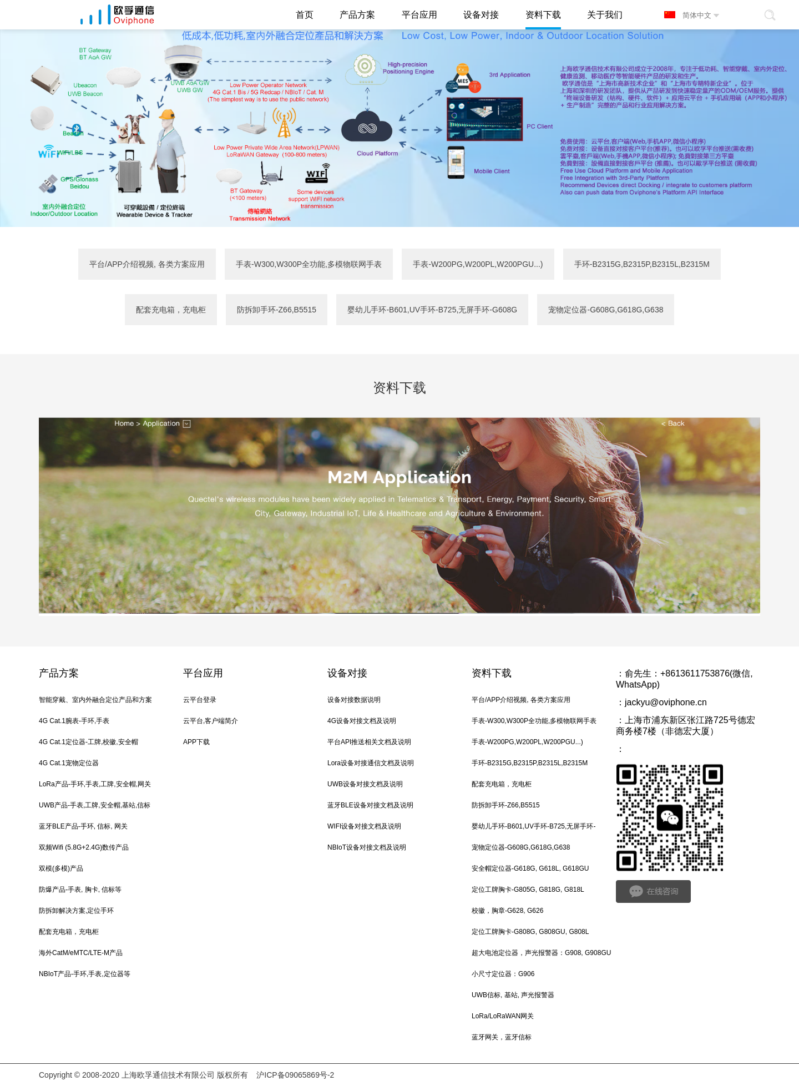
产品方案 (59, 673)
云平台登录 (199, 700)
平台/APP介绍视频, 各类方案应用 (147, 264)
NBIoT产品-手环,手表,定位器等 (84, 974)
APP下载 (196, 742)
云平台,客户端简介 (210, 721)
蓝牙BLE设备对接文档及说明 (370, 805)
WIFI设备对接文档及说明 (364, 826)
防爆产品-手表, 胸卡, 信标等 (80, 889)
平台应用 (203, 673)
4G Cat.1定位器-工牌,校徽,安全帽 (88, 742)
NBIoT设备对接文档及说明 (366, 847)
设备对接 (347, 673)
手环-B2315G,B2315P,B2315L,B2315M (642, 264)
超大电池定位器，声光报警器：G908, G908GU (541, 953)
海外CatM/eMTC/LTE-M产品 (81, 953)
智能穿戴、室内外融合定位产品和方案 (95, 700)
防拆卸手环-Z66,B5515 (276, 309)
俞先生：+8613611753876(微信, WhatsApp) (684, 679)
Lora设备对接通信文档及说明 (370, 763)
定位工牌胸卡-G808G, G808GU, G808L (530, 932)
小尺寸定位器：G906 (503, 974)
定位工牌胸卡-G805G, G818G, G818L (528, 889)
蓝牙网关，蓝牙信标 (502, 1037)
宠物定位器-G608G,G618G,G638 (605, 309)
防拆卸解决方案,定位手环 (76, 911)
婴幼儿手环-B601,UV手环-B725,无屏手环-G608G (432, 309)
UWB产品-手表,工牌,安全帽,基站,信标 (94, 805)
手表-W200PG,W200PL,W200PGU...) (478, 264)
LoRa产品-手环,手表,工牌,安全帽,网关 (95, 784)
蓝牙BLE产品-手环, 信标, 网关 (83, 826)
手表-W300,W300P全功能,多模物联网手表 (309, 264)
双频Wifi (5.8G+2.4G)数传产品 (84, 847)
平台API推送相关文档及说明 (369, 742)
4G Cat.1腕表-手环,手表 (74, 721)
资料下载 (492, 673)
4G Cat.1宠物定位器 (69, 763)
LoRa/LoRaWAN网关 (503, 1016)
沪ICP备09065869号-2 (295, 1074)
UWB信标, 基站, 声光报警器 (513, 995)
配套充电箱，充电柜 (171, 309)
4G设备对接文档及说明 (361, 721)
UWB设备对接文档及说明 (365, 784)
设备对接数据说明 (354, 700)
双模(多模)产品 (61, 868)
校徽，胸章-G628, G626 (507, 911)
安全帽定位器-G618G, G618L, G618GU (530, 868)
